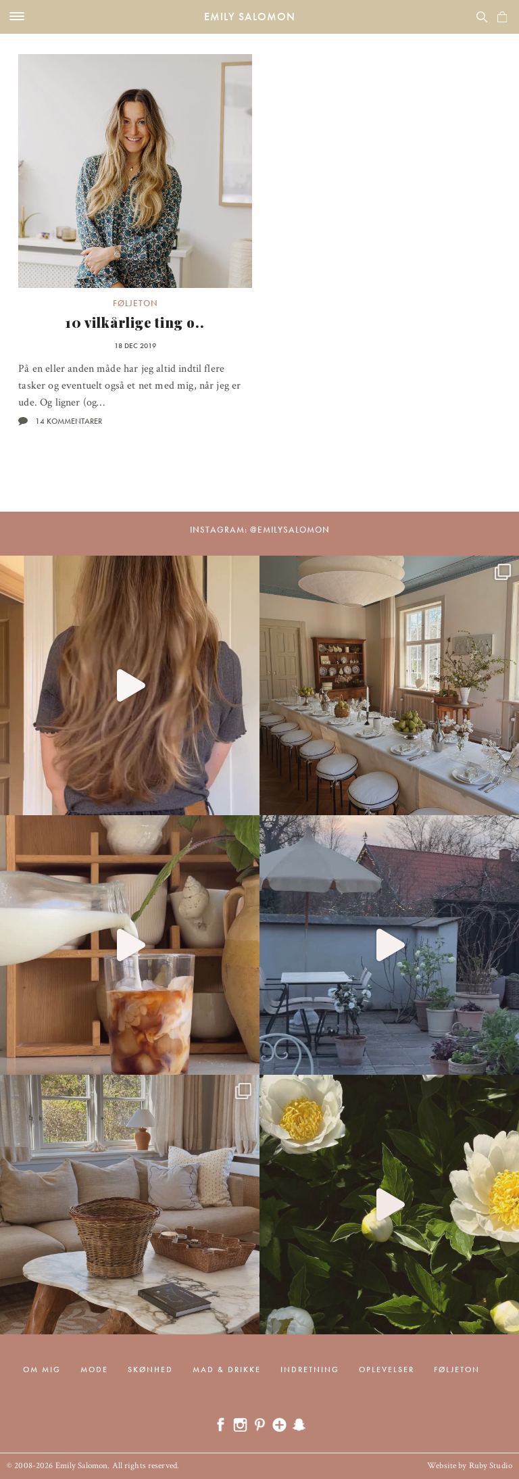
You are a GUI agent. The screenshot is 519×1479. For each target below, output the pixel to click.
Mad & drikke (227, 1369)
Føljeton (135, 303)
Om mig (42, 1369)
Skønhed (150, 1369)
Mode (94, 1369)
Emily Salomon (249, 16)
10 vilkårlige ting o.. (135, 322)
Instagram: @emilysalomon (260, 529)
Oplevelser (386, 1369)
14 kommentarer (68, 421)
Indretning (309, 1369)
